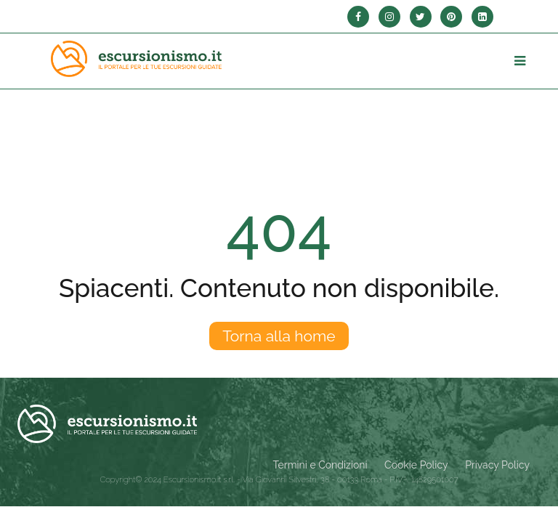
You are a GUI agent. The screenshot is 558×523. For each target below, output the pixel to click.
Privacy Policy (497, 465)
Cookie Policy (416, 465)
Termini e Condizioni (320, 465)
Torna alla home (278, 336)
